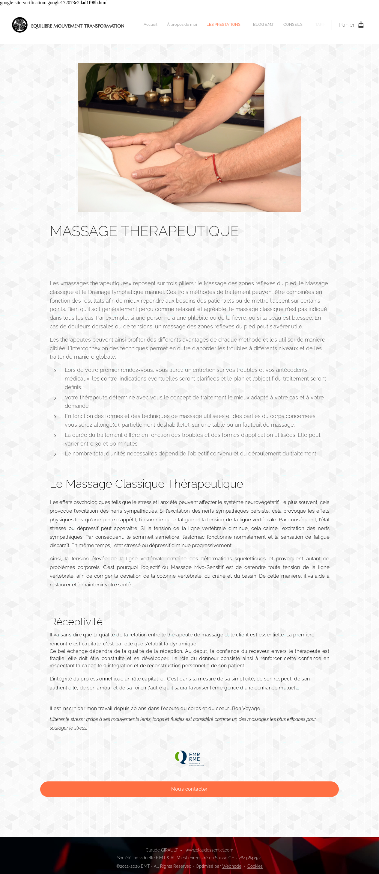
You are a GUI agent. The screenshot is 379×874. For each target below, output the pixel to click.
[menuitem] (205, 24)
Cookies (255, 866)
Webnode (231, 866)
